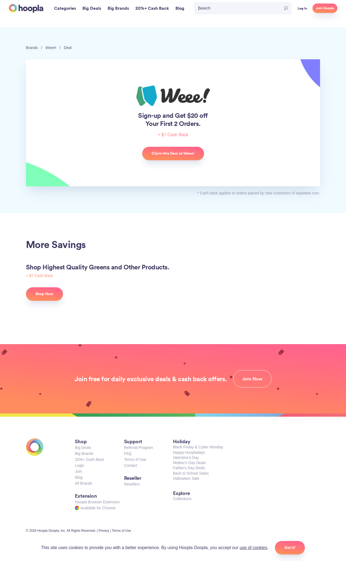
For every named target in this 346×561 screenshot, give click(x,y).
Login (79, 465)
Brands (32, 47)
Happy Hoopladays (189, 452)
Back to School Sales (191, 473)
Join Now (252, 379)
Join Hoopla (325, 8)
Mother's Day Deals (189, 463)
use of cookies (253, 547)
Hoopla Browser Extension (97, 502)
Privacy (104, 531)
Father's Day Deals (189, 468)
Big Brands (84, 453)
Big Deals (83, 447)
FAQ (128, 453)
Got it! (289, 547)
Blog (78, 477)
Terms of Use (135, 459)
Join (78, 471)
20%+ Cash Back (89, 459)
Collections (182, 499)
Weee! (50, 47)
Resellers (132, 484)
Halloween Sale (186, 478)
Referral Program (138, 447)
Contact (130, 465)
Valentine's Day (186, 457)
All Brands (83, 483)
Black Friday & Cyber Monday (198, 447)
